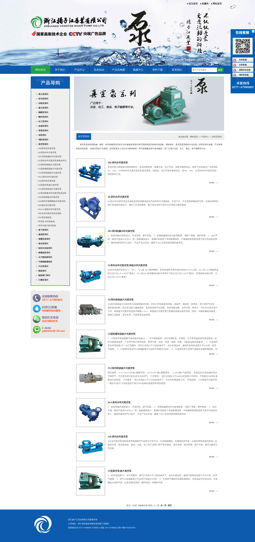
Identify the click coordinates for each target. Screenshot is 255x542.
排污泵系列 (43, 99)
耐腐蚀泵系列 (44, 253)
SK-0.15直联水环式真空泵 (49, 209)
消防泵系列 (43, 140)
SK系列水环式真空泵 (47, 152)
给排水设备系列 (45, 248)
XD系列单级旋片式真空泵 (49, 165)
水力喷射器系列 (45, 257)
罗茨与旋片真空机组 (47, 225)
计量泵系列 (43, 280)
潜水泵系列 (43, 243)
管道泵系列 (43, 130)
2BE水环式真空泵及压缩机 (49, 213)
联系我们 (177, 69)
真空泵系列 (43, 144)
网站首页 (217, 3)
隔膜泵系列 (43, 112)
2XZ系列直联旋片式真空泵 (49, 189)
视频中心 (138, 69)
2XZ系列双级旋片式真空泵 (49, 173)
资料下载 (157, 69)
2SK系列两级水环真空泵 (48, 197)
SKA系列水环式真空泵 (48, 177)
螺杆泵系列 (43, 117)
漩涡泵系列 (43, 234)
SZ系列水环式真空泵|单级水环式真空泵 (50, 161)
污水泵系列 (43, 266)
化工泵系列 (43, 121)
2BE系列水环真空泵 (46, 148)
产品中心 (79, 69)
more (212, 183)
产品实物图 (118, 69)
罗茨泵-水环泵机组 (46, 221)
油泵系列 (42, 135)
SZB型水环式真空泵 (47, 205)
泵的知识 (99, 69)
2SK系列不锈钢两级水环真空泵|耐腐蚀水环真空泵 (50, 201)
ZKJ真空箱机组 (45, 217)
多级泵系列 (43, 126)
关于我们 (60, 69)
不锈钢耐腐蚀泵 (45, 262)
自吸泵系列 (43, 103)
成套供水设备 (245, 70)
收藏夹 (205, 3)
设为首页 (193, 3)
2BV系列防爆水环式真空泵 (50, 156)
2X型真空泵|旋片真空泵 (48, 185)
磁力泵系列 (43, 108)
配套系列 (42, 271)
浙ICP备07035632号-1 (127, 528)
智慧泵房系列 (44, 239)
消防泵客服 (244, 75)
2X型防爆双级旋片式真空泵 (50, 169)
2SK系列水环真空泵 (46, 181)
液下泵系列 (43, 230)
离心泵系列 (43, 94)
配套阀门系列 (44, 275)
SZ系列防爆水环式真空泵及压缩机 (50, 193)
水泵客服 (243, 60)
